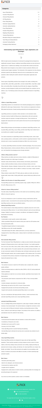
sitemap (9, 405)
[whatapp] (20, 400)
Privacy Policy (4, 405)
